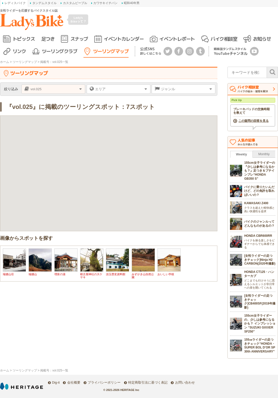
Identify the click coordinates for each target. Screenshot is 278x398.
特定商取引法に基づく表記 (148, 382)
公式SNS (150, 51)
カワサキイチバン (105, 3)
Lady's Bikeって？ (78, 19)
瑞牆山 (33, 274)
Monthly (264, 154)
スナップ (79, 38)
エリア (100, 89)
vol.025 (36, 89)
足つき (48, 38)
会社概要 (73, 382)
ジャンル (168, 89)
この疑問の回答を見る (253, 121)
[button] (153, 150)
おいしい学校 (165, 274)
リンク (19, 51)
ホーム (4, 62)
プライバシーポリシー (104, 382)
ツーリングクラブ (59, 51)
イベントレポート (177, 38)
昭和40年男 (131, 3)
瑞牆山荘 (8, 274)
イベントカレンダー (124, 38)
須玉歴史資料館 (115, 274)
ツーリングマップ (110, 51)
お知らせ (262, 38)
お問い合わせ (185, 382)
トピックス (24, 38)
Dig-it (56, 382)
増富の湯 (59, 274)
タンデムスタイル (44, 3)
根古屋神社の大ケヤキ (91, 276)
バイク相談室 (224, 38)
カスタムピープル (75, 3)
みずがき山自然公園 (143, 276)
